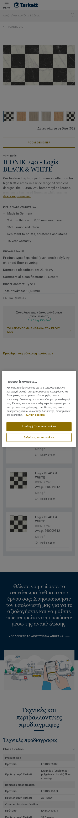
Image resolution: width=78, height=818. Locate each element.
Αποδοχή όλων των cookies (39, 426)
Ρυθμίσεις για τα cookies (39, 437)
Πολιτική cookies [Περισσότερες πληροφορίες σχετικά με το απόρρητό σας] (34, 415)
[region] (39, 409)
